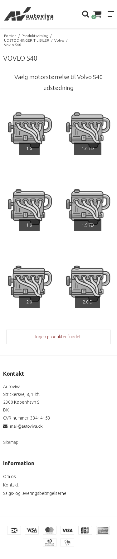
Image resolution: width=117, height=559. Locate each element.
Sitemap (10, 442)
